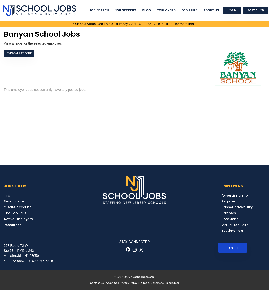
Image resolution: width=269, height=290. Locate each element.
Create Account (17, 207)
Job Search (99, 10)
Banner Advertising (237, 207)
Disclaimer (172, 282)
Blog (146, 10)
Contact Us (97, 282)
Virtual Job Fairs (235, 225)
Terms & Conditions (151, 282)
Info (7, 195)
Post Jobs (230, 219)
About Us (211, 10)
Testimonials (232, 230)
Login (232, 10)
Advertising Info (235, 195)
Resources (12, 225)
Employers (166, 10)
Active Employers (18, 219)
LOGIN (233, 247)
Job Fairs (189, 10)
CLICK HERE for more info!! (175, 24)
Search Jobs (14, 201)
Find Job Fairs (15, 213)
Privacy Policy (128, 282)
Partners (229, 213)
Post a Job (256, 10)
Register (228, 201)
